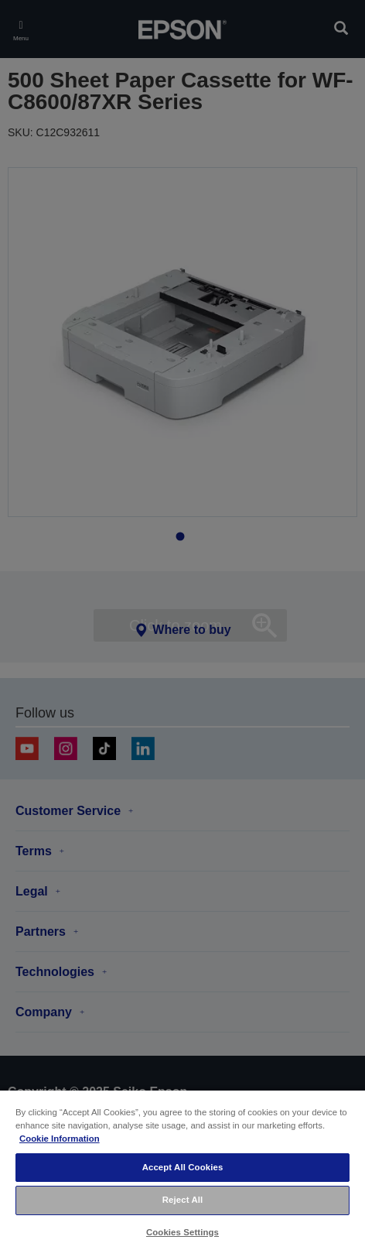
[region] (182, 1169)
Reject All (182, 1199)
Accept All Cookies (182, 1167)
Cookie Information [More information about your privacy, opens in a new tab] (59, 1138)
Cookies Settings (182, 1232)
